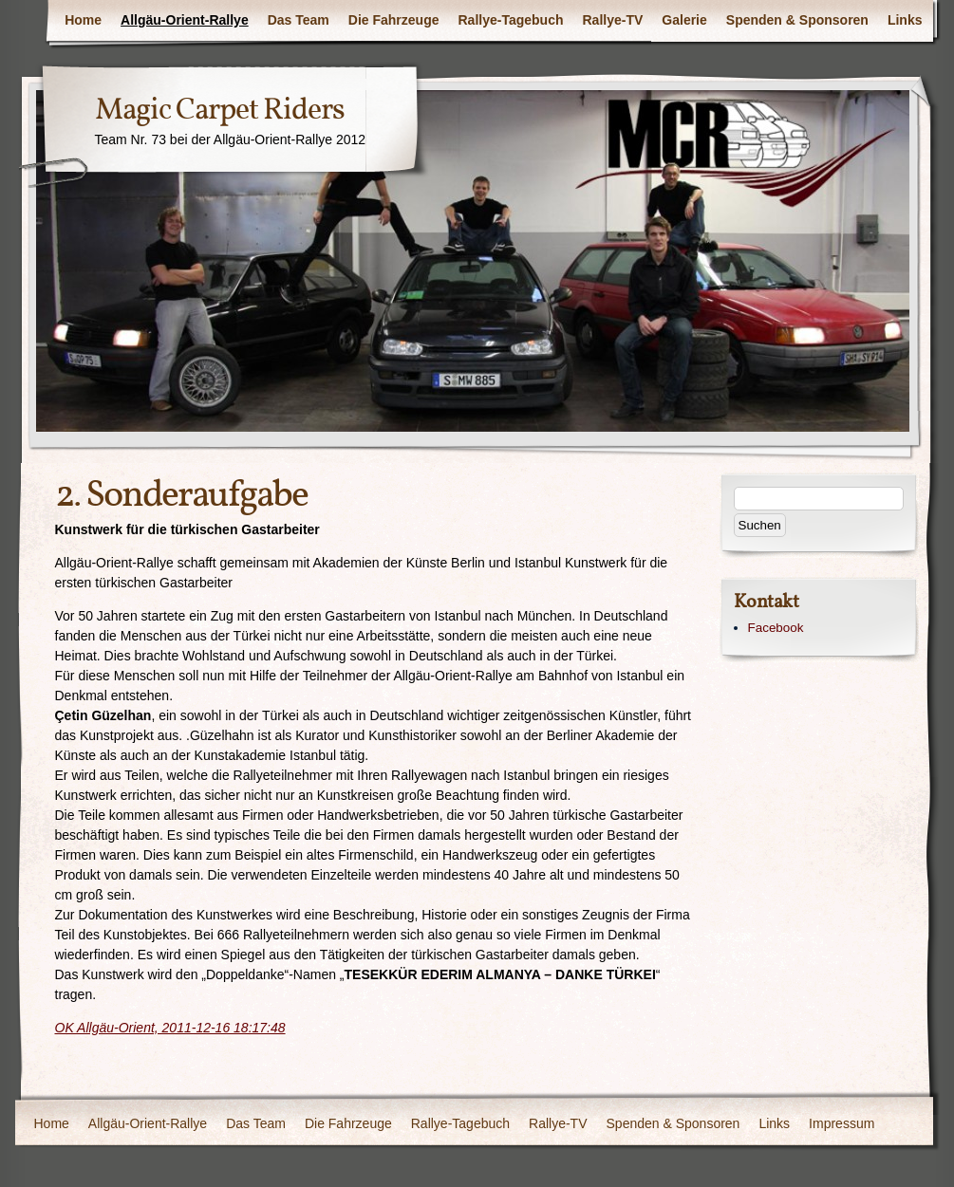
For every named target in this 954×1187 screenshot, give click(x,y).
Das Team (298, 20)
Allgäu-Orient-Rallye (185, 20)
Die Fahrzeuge (394, 20)
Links (905, 20)
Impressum (841, 1123)
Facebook (776, 628)
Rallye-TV (613, 20)
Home (83, 20)
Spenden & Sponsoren (797, 20)
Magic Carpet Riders (220, 111)
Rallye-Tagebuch (511, 20)
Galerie (684, 20)
